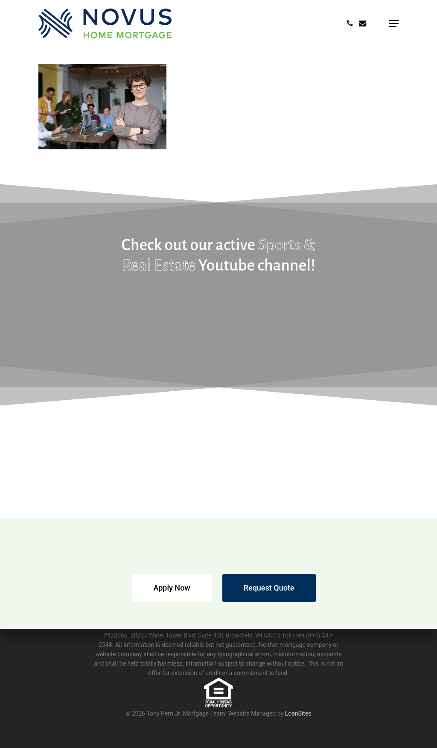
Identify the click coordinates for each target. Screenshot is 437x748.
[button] (394, 23)
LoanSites (298, 713)
